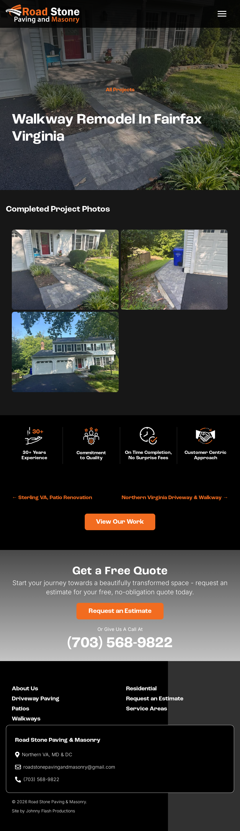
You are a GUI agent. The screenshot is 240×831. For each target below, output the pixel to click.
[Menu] (221, 14)
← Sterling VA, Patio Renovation (52, 498)
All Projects (120, 90)
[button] (120, 522)
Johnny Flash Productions (50, 809)
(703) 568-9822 (120, 642)
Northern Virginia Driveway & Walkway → (175, 498)
